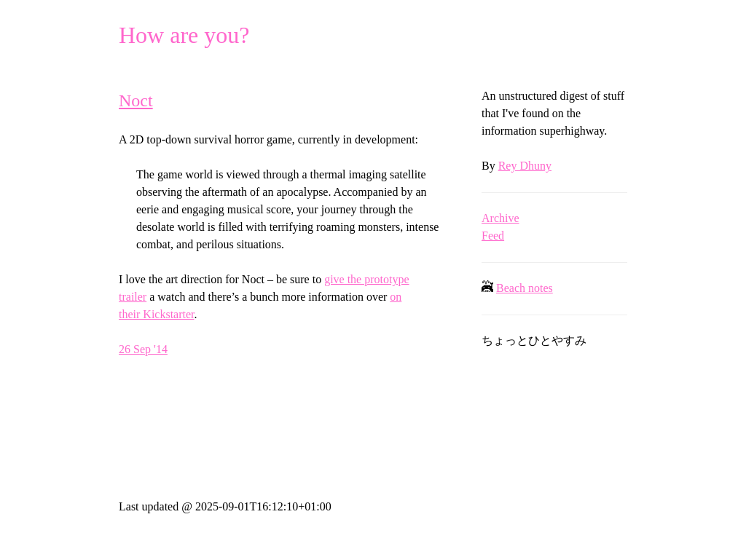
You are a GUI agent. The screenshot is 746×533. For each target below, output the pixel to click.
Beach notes (524, 288)
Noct (136, 100)
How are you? (184, 35)
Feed (493, 235)
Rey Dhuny (524, 165)
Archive (500, 218)
